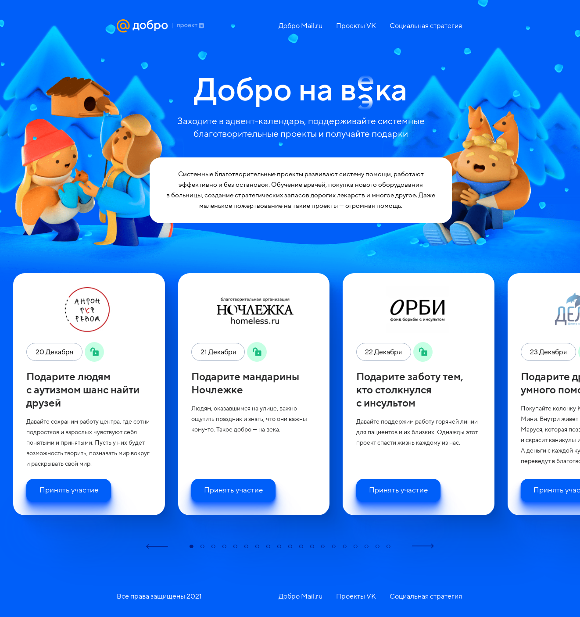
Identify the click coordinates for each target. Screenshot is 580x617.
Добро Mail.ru (300, 26)
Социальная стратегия (426, 26)
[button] (157, 546)
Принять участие (68, 490)
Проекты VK (356, 26)
